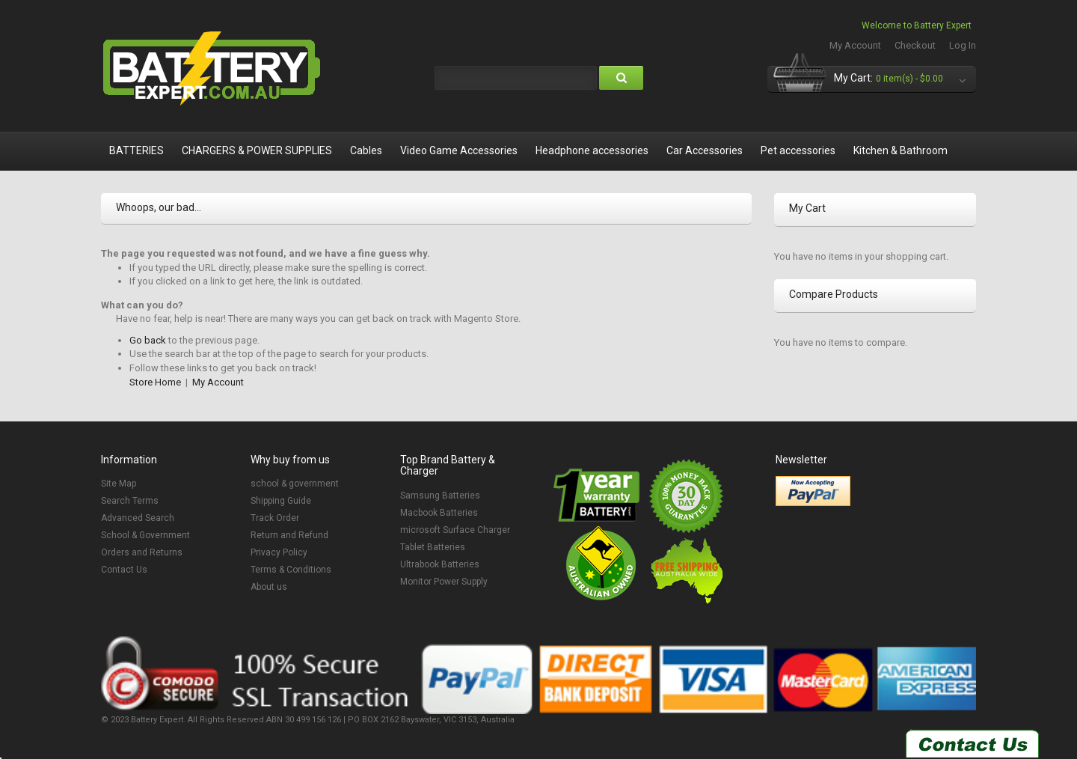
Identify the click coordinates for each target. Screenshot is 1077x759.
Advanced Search (137, 518)
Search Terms (130, 501)
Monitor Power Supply (444, 581)
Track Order (275, 518)
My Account (855, 45)
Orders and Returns (141, 552)
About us (269, 587)
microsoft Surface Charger (455, 530)
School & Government (145, 535)
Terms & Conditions (291, 569)
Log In (962, 45)
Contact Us (124, 569)
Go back (147, 340)
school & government (295, 483)
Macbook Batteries (439, 512)
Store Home (155, 382)
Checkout (915, 45)
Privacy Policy (279, 552)
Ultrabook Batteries (439, 564)
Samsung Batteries (440, 495)
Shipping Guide (281, 501)
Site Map (118, 483)
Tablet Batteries (432, 547)
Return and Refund (289, 535)
